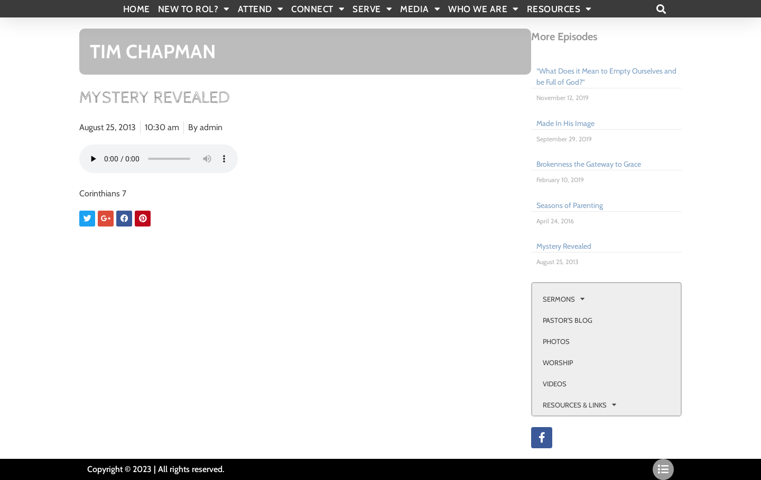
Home (136, 9)
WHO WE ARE (483, 9)
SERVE (372, 9)
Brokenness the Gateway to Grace (588, 164)
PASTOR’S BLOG (567, 320)
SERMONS (563, 298)
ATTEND (261, 9)
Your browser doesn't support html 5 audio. (158, 158)
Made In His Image (565, 123)
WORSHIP (558, 362)
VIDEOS (555, 383)
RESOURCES (559, 9)
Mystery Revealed (563, 246)
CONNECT (318, 9)
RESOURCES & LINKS (579, 404)
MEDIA (420, 9)
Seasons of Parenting (569, 205)
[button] (661, 8)
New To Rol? (194, 9)
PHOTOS (556, 341)
